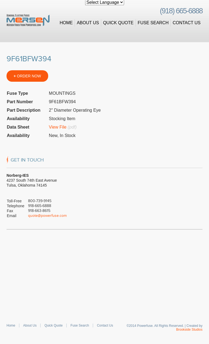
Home (66, 22)
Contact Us (187, 22)
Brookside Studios (189, 329)
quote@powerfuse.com (47, 216)
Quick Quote (118, 22)
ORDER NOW (27, 76)
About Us (88, 22)
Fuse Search (153, 22)
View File (58, 127)
